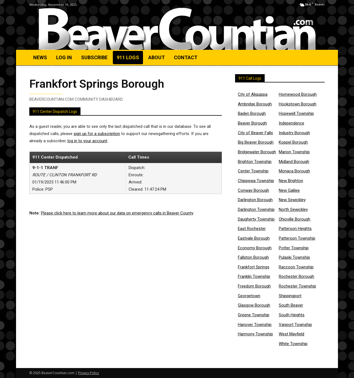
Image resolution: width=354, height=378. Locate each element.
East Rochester (252, 228)
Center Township (253, 171)
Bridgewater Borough (257, 151)
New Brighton (291, 180)
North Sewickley (293, 209)
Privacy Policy (88, 373)
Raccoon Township (296, 267)
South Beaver (291, 305)
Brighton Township (255, 161)
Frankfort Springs (253, 267)
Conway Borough (253, 190)
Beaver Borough (252, 123)
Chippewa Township (256, 180)
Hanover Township (255, 324)
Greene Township (253, 314)
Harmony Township (255, 334)
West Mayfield (291, 334)
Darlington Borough (255, 199)
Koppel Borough (293, 142)
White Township (293, 343)
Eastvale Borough (254, 238)
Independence (291, 123)
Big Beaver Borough (256, 142)
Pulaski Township (294, 257)
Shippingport (290, 295)
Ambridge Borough (255, 104)
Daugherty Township (256, 219)
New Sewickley (292, 199)
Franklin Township (254, 276)
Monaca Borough (294, 171)
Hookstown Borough (297, 104)
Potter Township (294, 247)
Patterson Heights (295, 228)
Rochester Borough (296, 276)
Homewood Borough (298, 94)
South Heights (291, 314)
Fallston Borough (253, 257)
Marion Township (294, 151)
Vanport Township (295, 324)
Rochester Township (297, 286)
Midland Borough (294, 161)
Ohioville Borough (294, 219)
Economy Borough (255, 247)
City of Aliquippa (252, 94)
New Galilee (289, 190)
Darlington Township (256, 209)
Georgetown (249, 295)
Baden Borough (252, 113)
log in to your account (87, 142)
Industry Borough (294, 132)
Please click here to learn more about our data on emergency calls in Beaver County (117, 214)
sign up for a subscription (97, 135)
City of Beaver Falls (255, 132)
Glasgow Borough (254, 305)
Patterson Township (297, 238)
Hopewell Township (296, 113)
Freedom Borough (254, 286)
